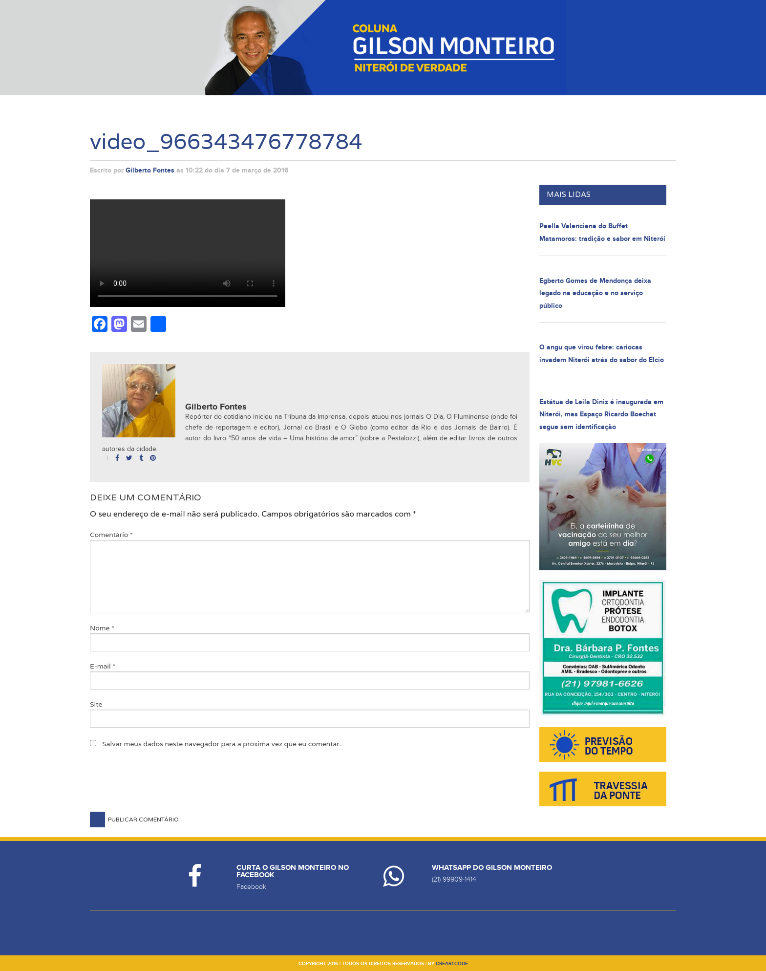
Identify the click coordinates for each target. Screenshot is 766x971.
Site (96, 704)
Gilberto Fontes (150, 170)
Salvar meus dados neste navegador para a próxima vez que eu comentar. (221, 743)
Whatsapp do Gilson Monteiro (492, 867)
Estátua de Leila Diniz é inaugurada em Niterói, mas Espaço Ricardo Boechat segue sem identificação (601, 414)
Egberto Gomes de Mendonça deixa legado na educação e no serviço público (595, 293)
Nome (102, 628)
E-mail (102, 666)
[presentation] (164, 788)
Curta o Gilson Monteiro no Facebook (292, 871)
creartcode (452, 964)
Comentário (111, 534)
